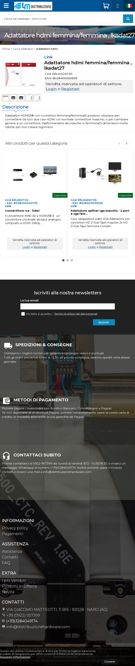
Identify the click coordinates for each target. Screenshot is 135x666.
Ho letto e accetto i (37, 314)
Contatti (10, 557)
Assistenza (12, 551)
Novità (8, 592)
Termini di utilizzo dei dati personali (75, 313)
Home (6, 48)
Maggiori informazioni (15, 657)
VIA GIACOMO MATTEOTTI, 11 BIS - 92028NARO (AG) (55, 609)
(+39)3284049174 (20, 621)
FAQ (6, 563)
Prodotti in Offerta (19, 586)
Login (51, 89)
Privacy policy (15, 528)
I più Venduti (14, 580)
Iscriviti (103, 322)
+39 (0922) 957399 (23, 615)
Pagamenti (12, 533)
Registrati (70, 89)
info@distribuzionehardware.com (36, 626)
